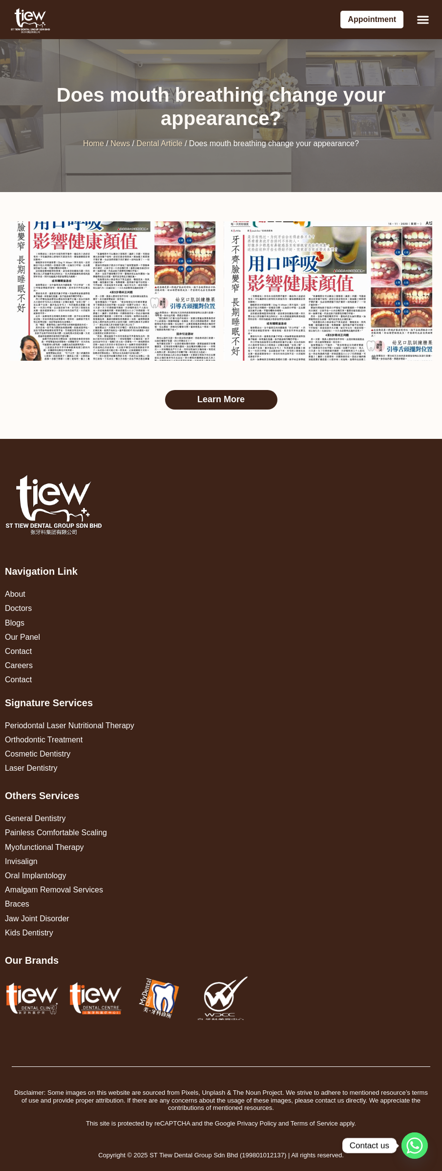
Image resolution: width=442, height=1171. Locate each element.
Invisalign (21, 861)
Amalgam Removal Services (54, 890)
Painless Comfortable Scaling (56, 832)
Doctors (18, 608)
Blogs (14, 623)
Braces (17, 904)
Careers (19, 665)
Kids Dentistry (29, 933)
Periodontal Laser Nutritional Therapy (69, 725)
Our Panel (22, 637)
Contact (18, 651)
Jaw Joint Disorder (37, 918)
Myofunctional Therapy (44, 847)
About (15, 594)
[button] (422, 19)
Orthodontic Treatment (44, 740)
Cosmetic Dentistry (37, 754)
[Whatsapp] (414, 1145)
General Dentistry (35, 818)
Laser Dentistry (31, 768)
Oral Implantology (35, 875)
